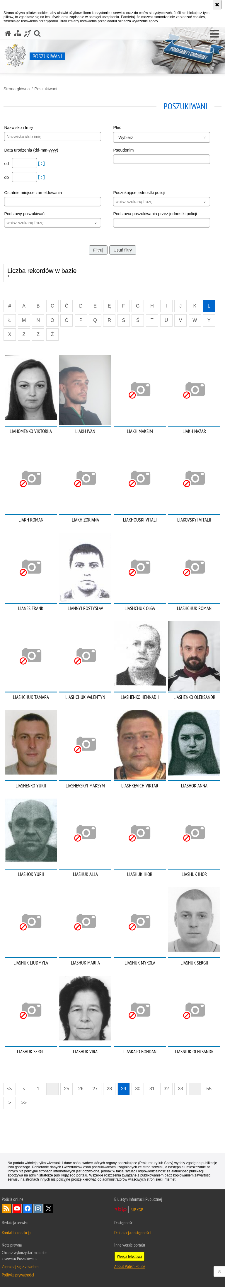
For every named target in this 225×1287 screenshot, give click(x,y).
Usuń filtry (123, 250)
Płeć (117, 127)
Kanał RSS (6, 1208)
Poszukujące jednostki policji (139, 192)
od (7, 163)
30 (137, 1088)
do (7, 177)
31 (152, 1088)
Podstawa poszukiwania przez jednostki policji (155, 213)
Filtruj (98, 250)
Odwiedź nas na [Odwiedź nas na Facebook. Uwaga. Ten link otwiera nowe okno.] (27, 1208)
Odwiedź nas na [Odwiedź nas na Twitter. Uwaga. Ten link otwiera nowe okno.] (48, 1208)
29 (123, 1088)
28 (109, 1088)
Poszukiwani (45, 88)
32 (166, 1088)
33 (180, 1088)
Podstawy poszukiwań (24, 213)
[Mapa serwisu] (17, 33)
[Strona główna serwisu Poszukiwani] (8, 33)
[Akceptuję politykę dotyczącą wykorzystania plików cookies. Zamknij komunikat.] (217, 4)
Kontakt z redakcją (16, 1232)
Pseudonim (123, 150)
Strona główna (17, 88)
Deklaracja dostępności (132, 1232)
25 (66, 1088)
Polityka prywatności (18, 1275)
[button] (214, 34)
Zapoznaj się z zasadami (20, 1266)
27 (95, 1088)
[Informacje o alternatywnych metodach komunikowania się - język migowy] (27, 33)
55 (209, 1088)
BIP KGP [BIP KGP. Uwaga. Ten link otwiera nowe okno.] (136, 1210)
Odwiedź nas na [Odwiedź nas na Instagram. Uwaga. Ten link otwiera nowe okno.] (38, 1208)
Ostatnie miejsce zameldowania (33, 192)
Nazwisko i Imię (18, 127)
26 (80, 1088)
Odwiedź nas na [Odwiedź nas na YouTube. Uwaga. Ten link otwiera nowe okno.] (17, 1208)
